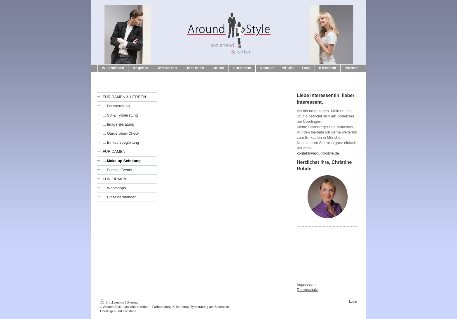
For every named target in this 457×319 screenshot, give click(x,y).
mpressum (307, 284)
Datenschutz (307, 289)
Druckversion (112, 302)
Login (353, 301)
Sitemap (132, 302)
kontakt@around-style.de (318, 153)
